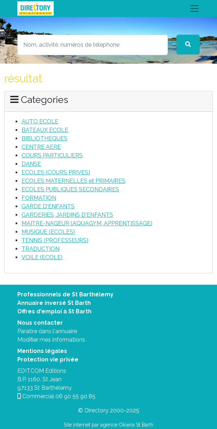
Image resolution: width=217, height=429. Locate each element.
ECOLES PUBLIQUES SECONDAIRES (70, 189)
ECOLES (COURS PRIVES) (56, 172)
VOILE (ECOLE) (42, 257)
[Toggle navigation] (108, 8)
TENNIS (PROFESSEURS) (55, 240)
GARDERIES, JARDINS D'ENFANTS (67, 214)
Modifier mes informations (51, 339)
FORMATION (39, 198)
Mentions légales (42, 351)
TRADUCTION (40, 248)
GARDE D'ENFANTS (48, 206)
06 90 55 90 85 (75, 396)
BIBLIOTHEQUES (45, 138)
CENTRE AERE (41, 147)
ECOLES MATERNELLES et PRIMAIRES (73, 181)
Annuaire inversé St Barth (54, 303)
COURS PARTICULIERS (52, 155)
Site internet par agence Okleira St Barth (108, 425)
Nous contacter (40, 322)
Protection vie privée (47, 359)
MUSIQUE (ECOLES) (48, 231)
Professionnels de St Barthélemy (65, 294)
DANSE (31, 164)
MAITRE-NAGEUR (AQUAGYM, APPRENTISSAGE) (87, 223)
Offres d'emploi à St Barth (54, 311)
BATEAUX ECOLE (45, 130)
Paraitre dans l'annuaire (47, 331)
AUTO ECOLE (40, 121)
